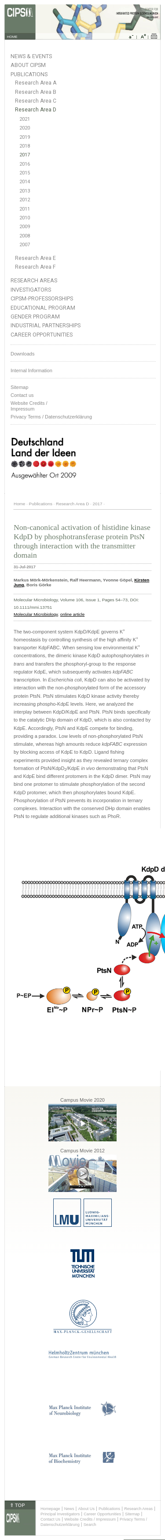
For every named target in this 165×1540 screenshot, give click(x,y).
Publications (29, 74)
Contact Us (50, 1519)
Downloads (22, 353)
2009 (24, 227)
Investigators (31, 289)
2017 (24, 155)
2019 (24, 137)
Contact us (22, 395)
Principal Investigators (60, 1514)
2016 (24, 164)
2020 (24, 128)
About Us (86, 1509)
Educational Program (43, 307)
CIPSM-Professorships (42, 298)
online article (72, 614)
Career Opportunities (42, 334)
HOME (12, 37)
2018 (24, 146)
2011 (24, 209)
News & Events (31, 56)
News (69, 1509)
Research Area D (35, 110)
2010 (24, 218)
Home (19, 503)
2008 (24, 236)
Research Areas (34, 280)
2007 (24, 245)
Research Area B (35, 92)
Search (90, 1524)
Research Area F (35, 267)
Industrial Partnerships (46, 325)
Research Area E (35, 258)
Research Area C (35, 101)
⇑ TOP (17, 1505)
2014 (24, 182)
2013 (24, 191)
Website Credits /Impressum (29, 405)
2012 (24, 200)
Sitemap (19, 387)
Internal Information (31, 370)
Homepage (50, 1509)
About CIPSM (28, 65)
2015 (24, 173)
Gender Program (35, 316)
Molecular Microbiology (36, 614)
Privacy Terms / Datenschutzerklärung (51, 416)
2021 (24, 119)
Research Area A (35, 83)
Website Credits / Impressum (90, 1519)
